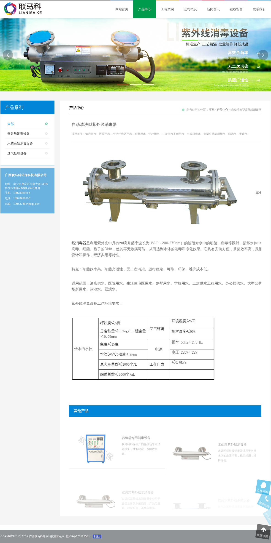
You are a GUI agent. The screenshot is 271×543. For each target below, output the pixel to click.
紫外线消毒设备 (18, 134)
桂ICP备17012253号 (78, 536)
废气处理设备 (17, 153)
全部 (10, 124)
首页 (211, 109)
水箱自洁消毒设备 (20, 143)
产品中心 (222, 109)
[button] (8, 55)
